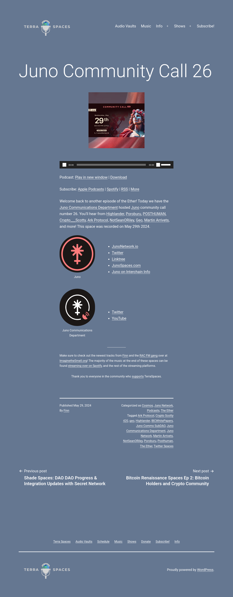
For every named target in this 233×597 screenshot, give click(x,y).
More (135, 189)
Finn (125, 355)
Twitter (117, 253)
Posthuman (165, 441)
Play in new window (91, 177)
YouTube (119, 318)
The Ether (167, 410)
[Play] (64, 165)
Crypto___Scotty (73, 220)
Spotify (112, 189)
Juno (135, 207)
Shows (179, 26)
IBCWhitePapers (162, 421)
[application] (116, 164)
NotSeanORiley (122, 220)
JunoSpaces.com (126, 265)
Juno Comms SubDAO (151, 426)
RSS (124, 189)
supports (138, 376)
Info (159, 26)
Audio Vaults (125, 26)
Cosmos (147, 405)
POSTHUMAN (154, 214)
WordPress (205, 570)
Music (146, 26)
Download (118, 177)
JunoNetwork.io (125, 246)
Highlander (115, 214)
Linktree (118, 259)
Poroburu (133, 214)
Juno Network (163, 405)
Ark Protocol (98, 220)
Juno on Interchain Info (131, 272)
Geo (139, 220)
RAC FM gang (148, 355)
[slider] (111, 165)
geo (131, 421)
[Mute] (158, 165)
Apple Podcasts (91, 189)
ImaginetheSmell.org (73, 361)
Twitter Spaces (163, 446)
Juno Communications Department (89, 207)
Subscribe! (205, 26)
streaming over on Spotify (85, 366)
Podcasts (153, 410)
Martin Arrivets (156, 220)
